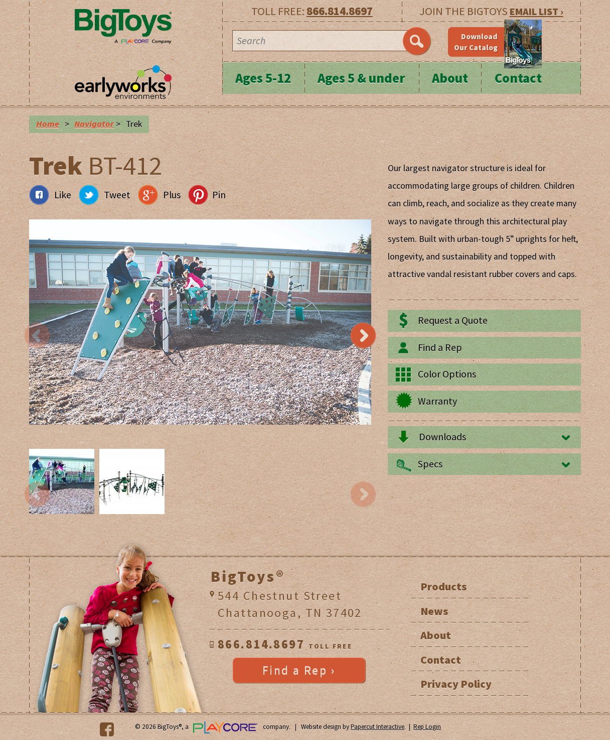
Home (47, 124)
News (434, 611)
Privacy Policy (456, 684)
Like (62, 195)
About (450, 78)
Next (363, 336)
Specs (430, 464)
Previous (37, 336)
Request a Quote (453, 320)
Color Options (447, 374)
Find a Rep (440, 347)
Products (443, 586)
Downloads (442, 437)
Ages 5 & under (361, 78)
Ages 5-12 (263, 78)
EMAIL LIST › (536, 11)
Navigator (94, 124)
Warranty (437, 401)
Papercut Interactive (377, 726)
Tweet (117, 195)
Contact (518, 78)
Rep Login (427, 726)
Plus (172, 195)
